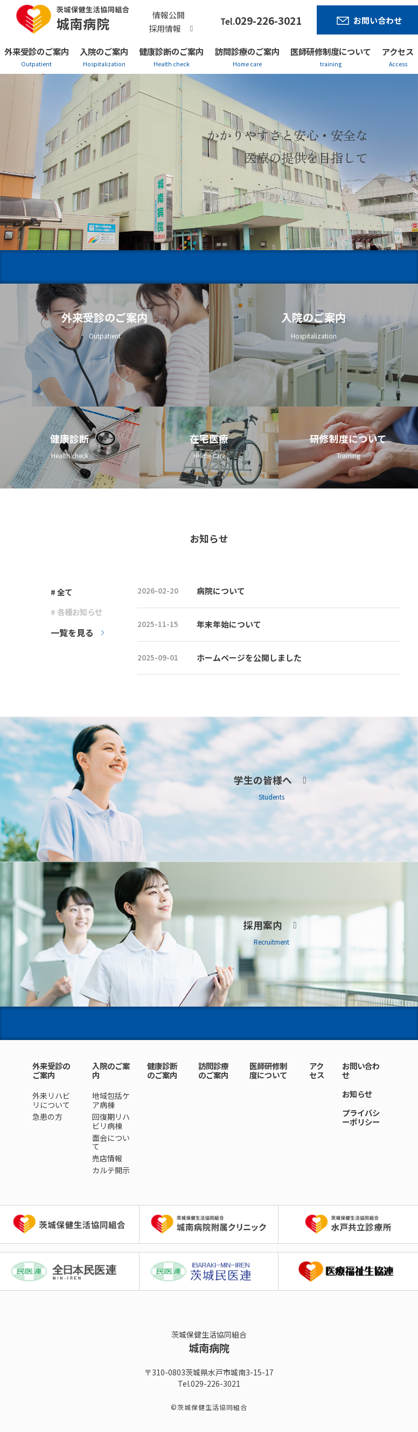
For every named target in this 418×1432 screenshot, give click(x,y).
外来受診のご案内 (36, 51)
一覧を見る (72, 632)
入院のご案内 (104, 51)
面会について (111, 1142)
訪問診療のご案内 (247, 51)
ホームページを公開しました (249, 657)
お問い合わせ (377, 20)
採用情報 (165, 28)
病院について (221, 590)
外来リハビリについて (51, 1100)
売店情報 (107, 1158)
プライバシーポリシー (361, 1117)
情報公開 (168, 14)
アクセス (398, 51)
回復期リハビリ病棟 (111, 1121)
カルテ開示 (111, 1170)
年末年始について (229, 624)
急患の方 (47, 1116)
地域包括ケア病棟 (111, 1100)
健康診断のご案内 (171, 51)
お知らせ (357, 1093)
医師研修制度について (330, 51)
